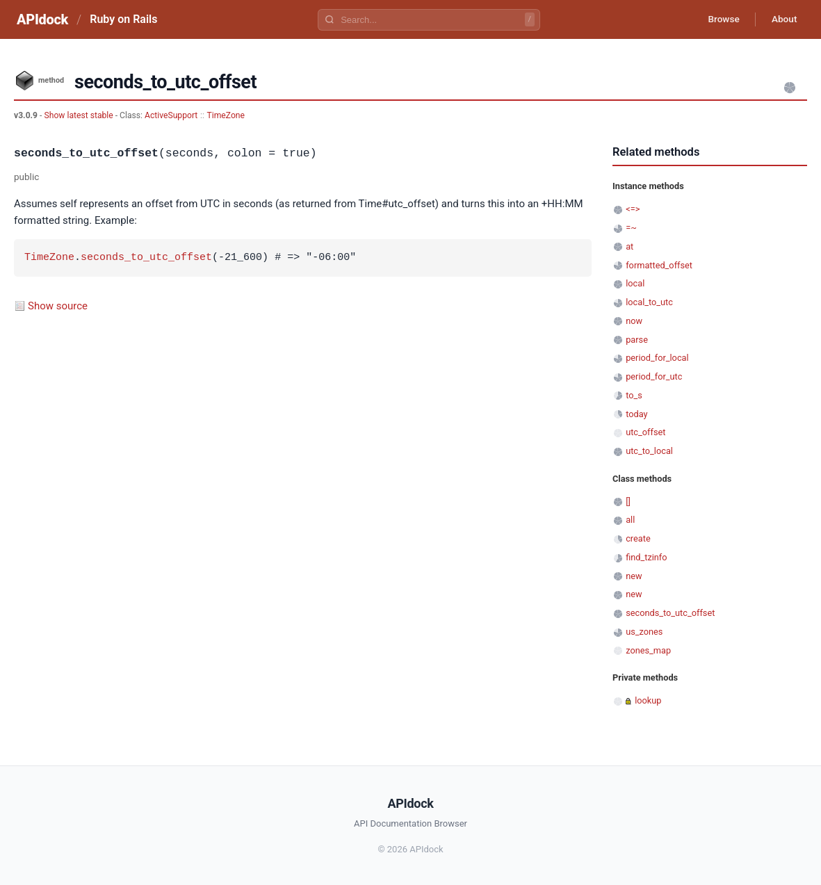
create (638, 538)
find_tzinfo (646, 557)
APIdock (42, 19)
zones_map (648, 650)
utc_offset (645, 432)
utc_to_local (649, 451)
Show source (58, 306)
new (634, 576)
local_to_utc (649, 302)
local (635, 283)
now (634, 321)
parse (637, 339)
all (630, 519)
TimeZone (226, 115)
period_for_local (657, 357)
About (783, 19)
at (629, 246)
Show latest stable (79, 115)
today (636, 414)
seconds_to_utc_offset (146, 258)
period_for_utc (654, 376)
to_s (634, 395)
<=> (633, 209)
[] (628, 501)
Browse (720, 19)
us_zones (644, 631)
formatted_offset (659, 265)
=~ (631, 227)
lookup (648, 700)
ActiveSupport (171, 115)
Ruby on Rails (123, 19)
